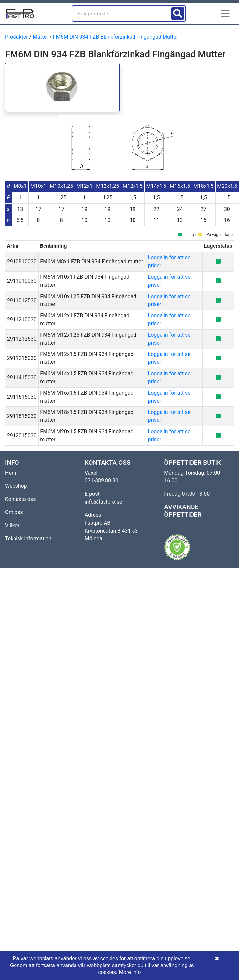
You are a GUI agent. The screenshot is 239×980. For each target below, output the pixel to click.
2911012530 (22, 300)
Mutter (40, 37)
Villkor (12, 525)
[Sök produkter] (121, 13)
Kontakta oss (20, 499)
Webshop (16, 486)
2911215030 (22, 358)
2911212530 (22, 339)
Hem (10, 473)
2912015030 (22, 435)
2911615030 (22, 397)
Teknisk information (28, 538)
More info (130, 972)
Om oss (14, 512)
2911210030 (22, 319)
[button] (225, 13)
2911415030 (22, 377)
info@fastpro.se (103, 502)
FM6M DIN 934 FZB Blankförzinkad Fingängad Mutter (115, 37)
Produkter (16, 37)
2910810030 (22, 261)
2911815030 (22, 416)
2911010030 (22, 281)
